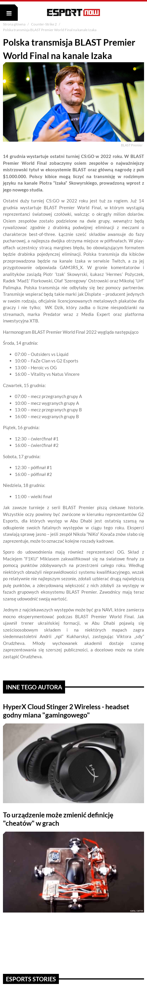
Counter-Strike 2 (44, 24)
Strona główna (14, 24)
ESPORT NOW (73, 12)
